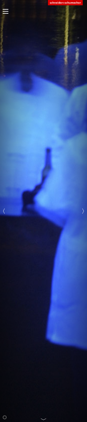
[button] (4, 417)
